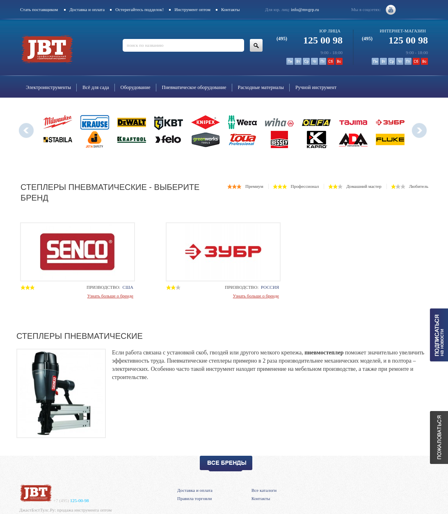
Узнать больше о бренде (110, 295)
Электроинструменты (48, 87)
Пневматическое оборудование (194, 87)
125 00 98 (310, 40)
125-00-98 (71, 500)
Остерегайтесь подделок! (139, 9)
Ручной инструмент (315, 87)
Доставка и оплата (87, 9)
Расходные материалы (261, 87)
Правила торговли (194, 498)
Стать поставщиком (39, 9)
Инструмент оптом (192, 9)
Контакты (230, 9)
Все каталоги (264, 490)
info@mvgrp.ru (305, 9)
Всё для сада (95, 87)
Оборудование (136, 87)
